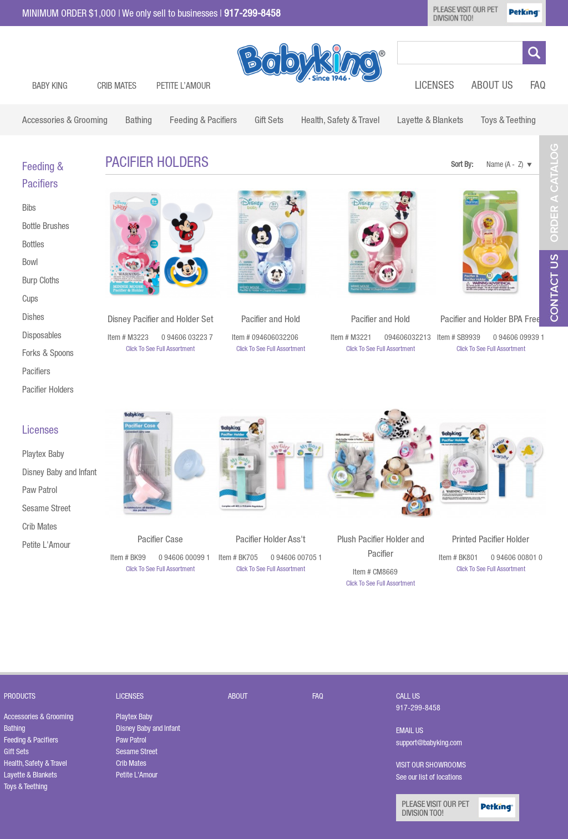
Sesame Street (46, 508)
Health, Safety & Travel (35, 763)
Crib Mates (116, 85)
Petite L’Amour (183, 85)
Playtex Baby (43, 454)
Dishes (33, 317)
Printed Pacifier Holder (490, 539)
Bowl (30, 262)
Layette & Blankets (30, 774)
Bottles (33, 244)
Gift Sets (16, 751)
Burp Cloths (40, 280)
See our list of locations (429, 776)
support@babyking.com (429, 742)
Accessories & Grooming (38, 716)
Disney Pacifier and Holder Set (160, 318)
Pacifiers (36, 371)
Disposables (42, 335)
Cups (30, 298)
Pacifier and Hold (270, 318)
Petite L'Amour (46, 545)
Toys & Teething (25, 786)
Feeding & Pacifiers (31, 739)
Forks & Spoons (48, 353)
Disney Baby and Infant (59, 472)
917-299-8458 (418, 707)
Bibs (29, 207)
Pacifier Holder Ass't (270, 539)
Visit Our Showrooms (432, 764)
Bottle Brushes (45, 226)
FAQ (538, 85)
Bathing (14, 728)
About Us (492, 85)
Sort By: (462, 164)
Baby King (50, 85)
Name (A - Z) (504, 164)
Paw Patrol (39, 490)
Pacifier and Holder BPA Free (490, 318)
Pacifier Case (160, 539)
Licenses (434, 85)
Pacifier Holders (48, 389)
